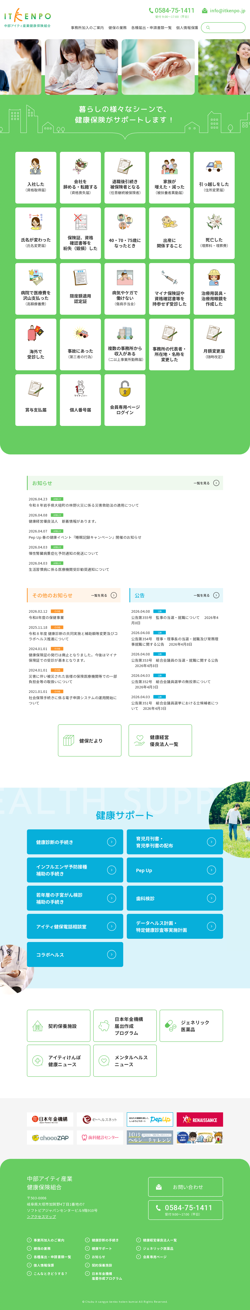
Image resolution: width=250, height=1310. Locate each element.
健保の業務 (117, 27)
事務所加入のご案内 (87, 27)
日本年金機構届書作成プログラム (107, 1276)
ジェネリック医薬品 (158, 1248)
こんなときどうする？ (51, 1273)
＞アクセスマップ (41, 1216)
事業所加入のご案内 (49, 1240)
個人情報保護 (187, 27)
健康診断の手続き (105, 1240)
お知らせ (98, 1256)
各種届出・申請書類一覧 (151, 27)
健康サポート (102, 1248)
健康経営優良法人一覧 (160, 1240)
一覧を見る (202, 483)
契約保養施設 (102, 1265)
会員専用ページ (155, 1256)
